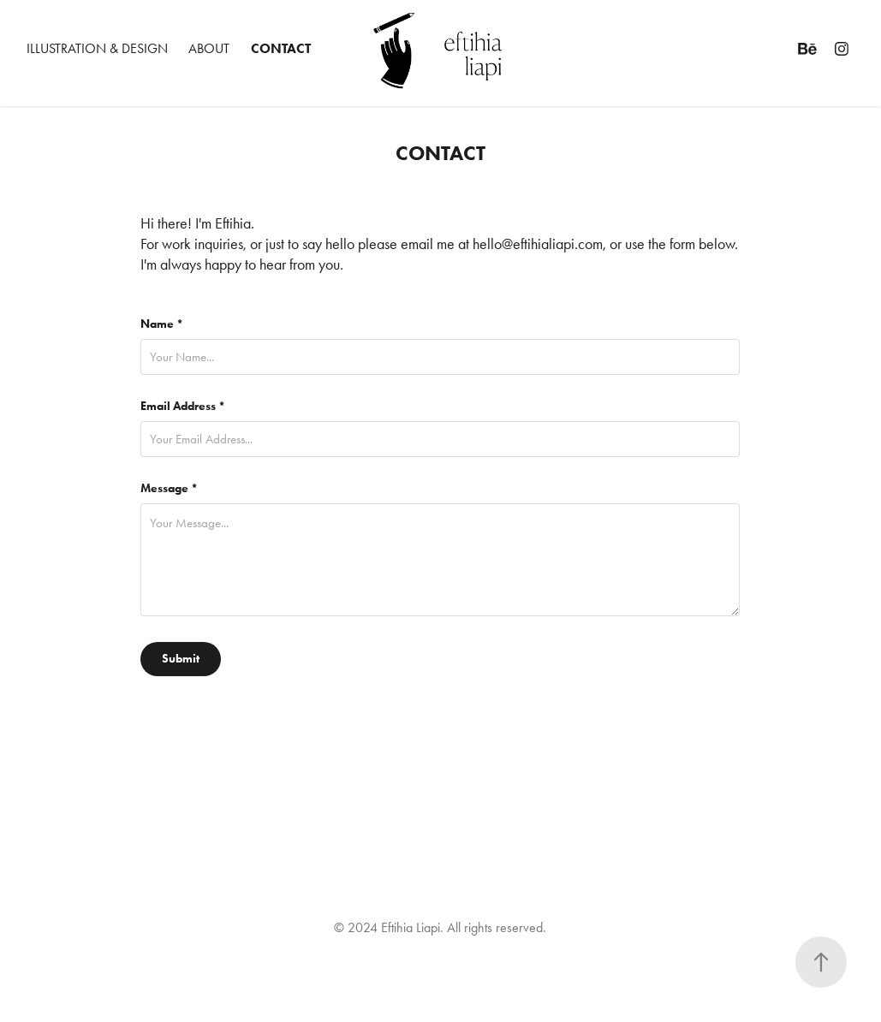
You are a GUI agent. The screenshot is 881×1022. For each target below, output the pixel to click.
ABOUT (208, 48)
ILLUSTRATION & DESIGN (97, 48)
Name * (161, 324)
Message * (169, 489)
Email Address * (182, 407)
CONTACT (281, 48)
